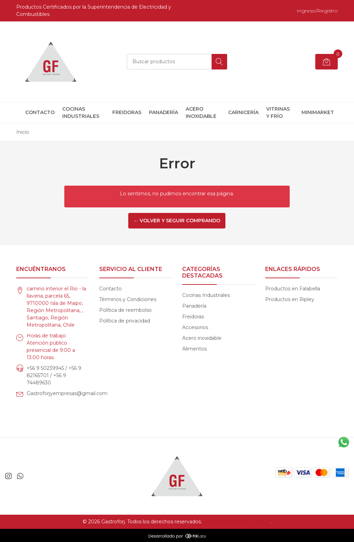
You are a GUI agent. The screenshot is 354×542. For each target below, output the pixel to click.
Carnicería (243, 112)
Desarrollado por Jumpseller (236, 521)
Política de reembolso (125, 310)
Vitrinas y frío (278, 112)
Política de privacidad (124, 321)
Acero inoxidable (201, 112)
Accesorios (195, 327)
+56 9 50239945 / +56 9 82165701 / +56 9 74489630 (54, 375)
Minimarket (317, 112)
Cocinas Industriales (80, 112)
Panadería (163, 112)
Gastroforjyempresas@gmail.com (67, 393)
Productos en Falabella (292, 289)
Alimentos (194, 349)
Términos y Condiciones (127, 299)
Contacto (40, 112)
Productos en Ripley (289, 299)
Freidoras (126, 112)
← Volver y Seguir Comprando (176, 220)
